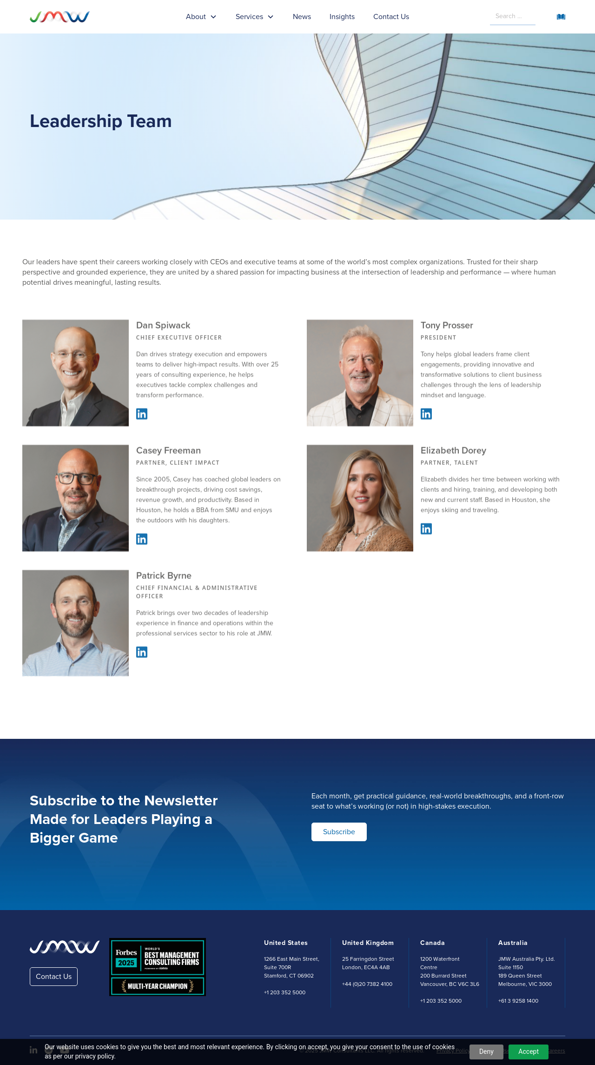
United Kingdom (368, 943)
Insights (342, 16)
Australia (513, 943)
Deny (486, 1051)
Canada (432, 943)
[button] (201, 16)
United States (286, 943)
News (302, 16)
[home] (67, 16)
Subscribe (339, 831)
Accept (528, 1051)
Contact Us (391, 16)
